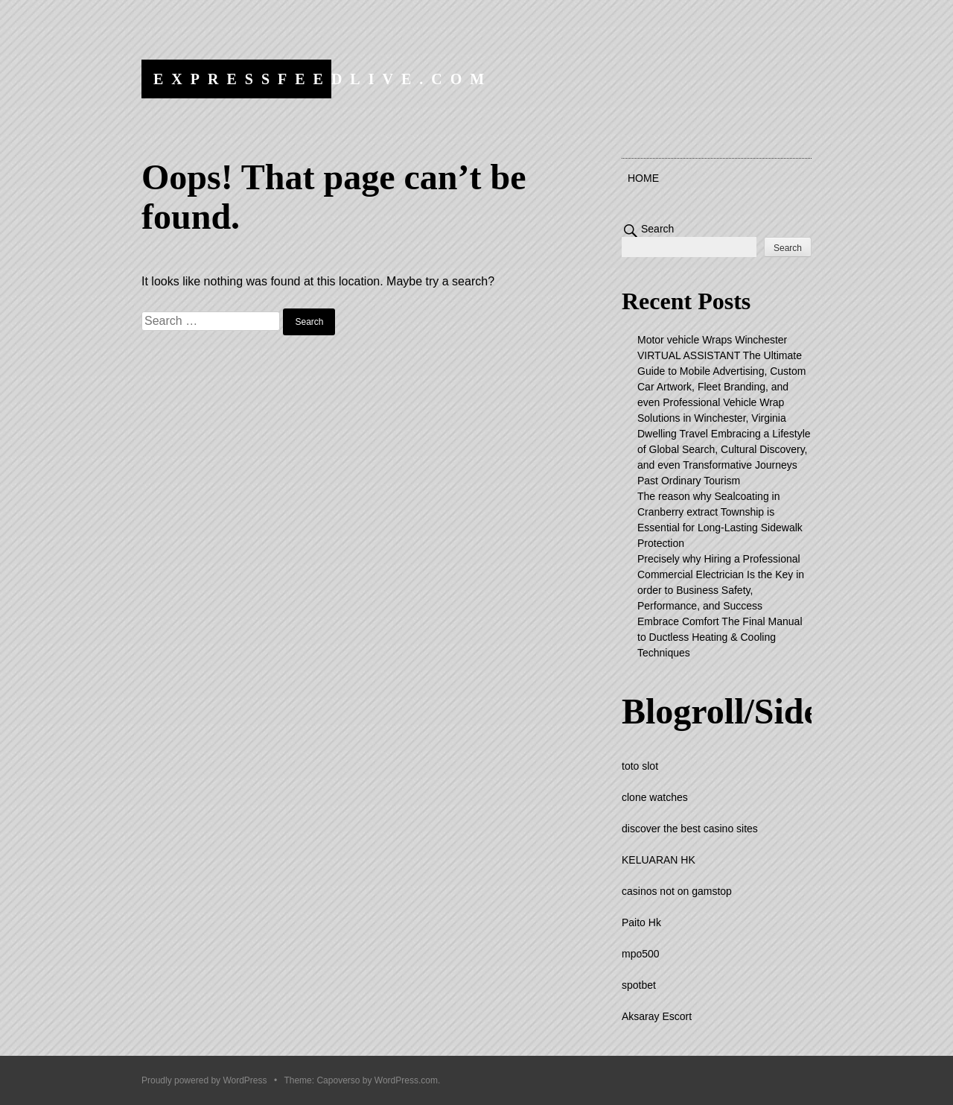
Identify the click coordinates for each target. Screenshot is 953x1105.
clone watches (655, 797)
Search (657, 229)
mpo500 (641, 954)
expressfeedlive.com (322, 79)
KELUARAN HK (658, 860)
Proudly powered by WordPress (204, 1080)
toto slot (640, 766)
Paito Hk (641, 922)
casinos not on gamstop (677, 891)
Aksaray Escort (657, 1016)
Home (643, 178)
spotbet (639, 985)
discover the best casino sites (690, 829)
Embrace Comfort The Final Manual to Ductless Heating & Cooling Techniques (720, 637)
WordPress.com (406, 1080)
